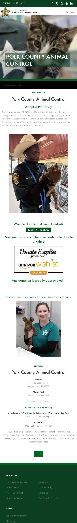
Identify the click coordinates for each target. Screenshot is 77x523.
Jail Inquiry (43, 482)
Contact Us (43, 493)
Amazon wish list (46, 237)
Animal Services (40, 85)
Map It (38, 454)
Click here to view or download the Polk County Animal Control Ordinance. (38, 297)
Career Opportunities (15, 493)
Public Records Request (16, 482)
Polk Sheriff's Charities (48, 498)
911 (24, 3)
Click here (32, 438)
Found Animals (12, 487)
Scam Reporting (45, 487)
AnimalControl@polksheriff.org (38, 407)
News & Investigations (16, 515)
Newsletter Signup (14, 498)
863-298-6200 (11, 3)
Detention (10, 521)
